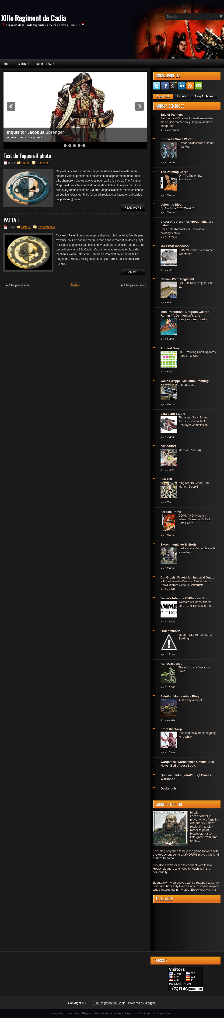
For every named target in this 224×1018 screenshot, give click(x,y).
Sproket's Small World (176, 139)
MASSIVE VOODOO (175, 246)
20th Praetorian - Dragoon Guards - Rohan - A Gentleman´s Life (186, 313)
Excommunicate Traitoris (179, 544)
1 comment (43, 162)
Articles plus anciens (132, 285)
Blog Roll (163, 96)
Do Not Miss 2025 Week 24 (178, 208)
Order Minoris (170, 631)
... (61, 64)
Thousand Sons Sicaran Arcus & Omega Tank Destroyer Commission (193, 421)
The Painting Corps (174, 172)
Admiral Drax (170, 348)
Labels (181, 96)
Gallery (24, 62)
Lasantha (105, 1013)
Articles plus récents (17, 285)
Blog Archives (204, 96)
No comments (46, 227)
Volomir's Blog (171, 204)
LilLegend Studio (173, 413)
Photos (25, 162)
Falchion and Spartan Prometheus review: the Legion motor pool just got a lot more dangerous (187, 122)
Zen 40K (166, 479)
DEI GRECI (168, 446)
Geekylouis (169, 788)
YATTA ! (11, 220)
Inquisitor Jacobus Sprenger (35, 132)
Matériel (26, 227)
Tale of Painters (172, 114)
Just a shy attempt (190, 700)
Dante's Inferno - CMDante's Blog (184, 598)
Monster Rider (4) (189, 450)
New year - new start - (192, 319)
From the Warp (171, 729)
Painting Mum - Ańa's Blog (180, 696)
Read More (132, 207)
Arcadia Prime (171, 512)
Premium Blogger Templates (129, 1013)
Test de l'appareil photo (27, 155)
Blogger (150, 1003)
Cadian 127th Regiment (177, 279)
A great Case (186, 384)
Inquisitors (46, 62)
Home (7, 64)
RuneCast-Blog (171, 663)
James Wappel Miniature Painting (185, 381)
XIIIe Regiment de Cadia (33, 17)
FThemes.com (72, 1013)
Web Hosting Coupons (160, 1013)
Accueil (75, 284)
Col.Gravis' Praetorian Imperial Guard (187, 577)
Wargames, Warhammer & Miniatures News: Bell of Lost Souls (187, 763)
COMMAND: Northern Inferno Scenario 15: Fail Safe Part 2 (194, 519)
